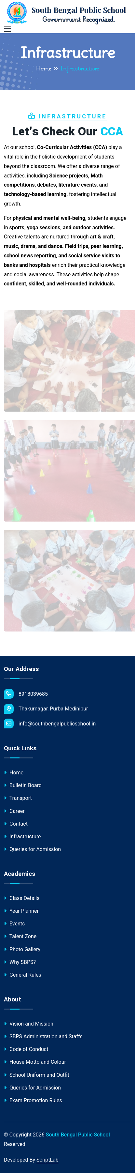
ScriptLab (47, 1160)
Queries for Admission (32, 849)
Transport (18, 798)
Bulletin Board (23, 785)
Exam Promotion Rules (33, 1100)
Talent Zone (20, 936)
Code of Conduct (26, 1049)
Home (43, 68)
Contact (16, 824)
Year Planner (21, 911)
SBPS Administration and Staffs (43, 1036)
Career (14, 811)
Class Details (21, 898)
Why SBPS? (20, 962)
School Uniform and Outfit (36, 1075)
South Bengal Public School (78, 1135)
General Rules (22, 975)
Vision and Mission (28, 1024)
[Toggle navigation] (7, 29)
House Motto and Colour (35, 1062)
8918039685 (26, 694)
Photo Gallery (22, 949)
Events (14, 924)
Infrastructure (22, 836)
